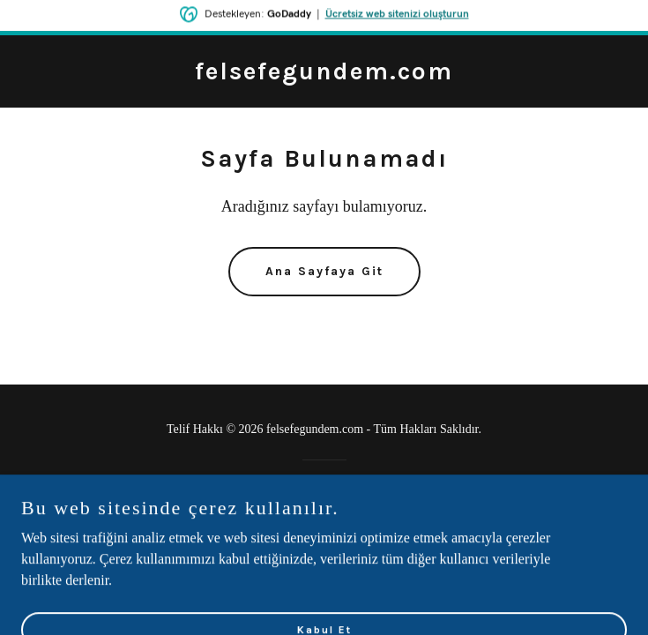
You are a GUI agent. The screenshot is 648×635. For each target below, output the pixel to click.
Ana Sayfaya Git (324, 271)
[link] (324, 74)
